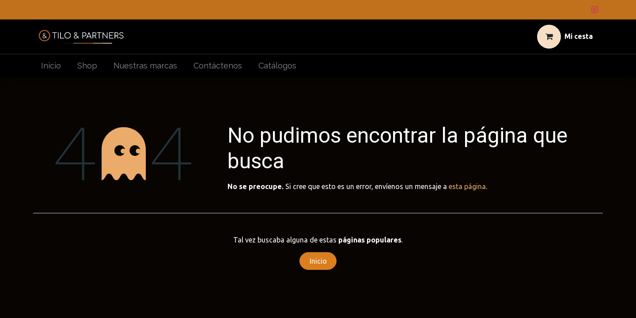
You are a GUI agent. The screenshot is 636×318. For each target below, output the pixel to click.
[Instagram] (594, 10)
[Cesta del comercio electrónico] (565, 36)
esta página (467, 186)
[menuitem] (51, 65)
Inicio (318, 261)
